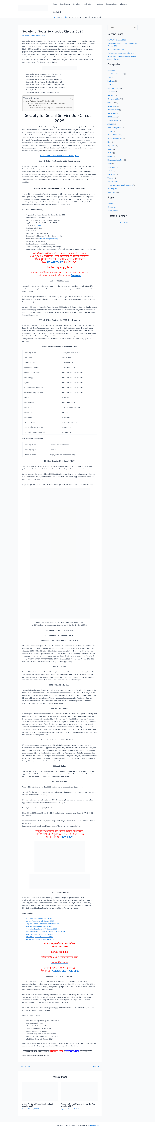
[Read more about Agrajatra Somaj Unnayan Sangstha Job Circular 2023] (79, 1091)
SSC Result (112, 174)
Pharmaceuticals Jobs (115, 160)
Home (55, 4)
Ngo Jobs (99, 4)
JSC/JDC (111, 124)
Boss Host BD (123, 222)
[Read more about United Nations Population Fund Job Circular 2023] (40, 1091)
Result (110, 171)
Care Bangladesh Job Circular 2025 (39, 926)
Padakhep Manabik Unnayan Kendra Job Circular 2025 (46, 931)
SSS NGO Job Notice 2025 (37, 105)
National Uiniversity (115, 138)
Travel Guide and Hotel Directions (120, 185)
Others (110, 156)
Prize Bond (112, 167)
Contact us (112, 207)
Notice (110, 149)
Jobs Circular (65, 4)
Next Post (96, 1066)
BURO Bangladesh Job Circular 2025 (39, 937)
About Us (111, 203)
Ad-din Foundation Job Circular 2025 (40, 921)
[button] (92, 4)
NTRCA (110, 153)
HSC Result (112, 113)
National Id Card (114, 135)
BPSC (110, 85)
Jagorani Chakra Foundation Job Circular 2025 (43, 924)
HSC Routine (112, 117)
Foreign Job (112, 95)
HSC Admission (113, 110)
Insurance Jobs (113, 120)
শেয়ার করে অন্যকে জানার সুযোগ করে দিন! (42, 109)
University (111, 192)
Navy (109, 142)
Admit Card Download (116, 74)
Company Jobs (111, 4)
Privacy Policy (113, 211)
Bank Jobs (88, 4)
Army (110, 77)
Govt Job (111, 102)
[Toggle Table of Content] (70, 98)
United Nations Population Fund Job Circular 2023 (37, 1105)
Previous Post (24, 1066)
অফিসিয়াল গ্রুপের (72, 1051)
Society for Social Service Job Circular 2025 (39, 101)
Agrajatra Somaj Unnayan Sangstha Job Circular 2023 (78, 1105)
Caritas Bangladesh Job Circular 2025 (40, 934)
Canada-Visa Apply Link (65, 970)
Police (110, 164)
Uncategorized (113, 189)
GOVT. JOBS (112, 106)
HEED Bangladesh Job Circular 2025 (39, 918)
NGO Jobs (37, 225)
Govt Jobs (76, 4)
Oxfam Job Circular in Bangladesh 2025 (40, 939)
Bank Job (111, 81)
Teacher (111, 178)
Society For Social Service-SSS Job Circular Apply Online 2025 (46, 103)
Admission (124, 4)
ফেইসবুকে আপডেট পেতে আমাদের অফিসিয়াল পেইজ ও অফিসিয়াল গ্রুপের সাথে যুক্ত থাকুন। (52, 107)
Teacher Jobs (112, 181)
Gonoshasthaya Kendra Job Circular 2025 (41, 929)
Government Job (114, 99)
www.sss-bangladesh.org (48, 239)
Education (111, 92)
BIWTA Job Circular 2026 (117, 40)
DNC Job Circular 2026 (116, 49)
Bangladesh (58, 12)
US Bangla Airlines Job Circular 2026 (121, 53)
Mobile (110, 131)
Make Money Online (115, 128)
